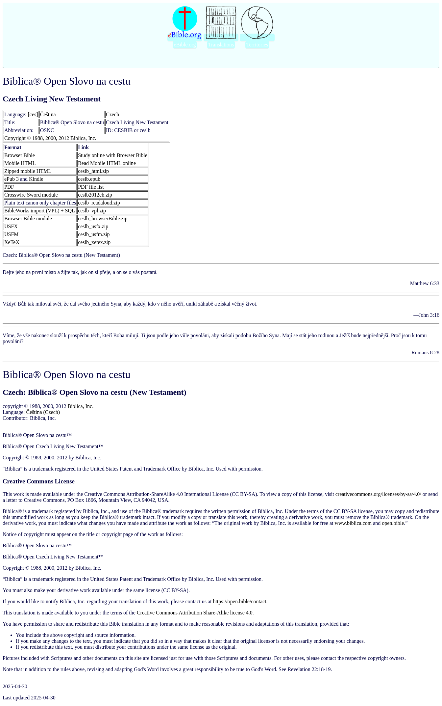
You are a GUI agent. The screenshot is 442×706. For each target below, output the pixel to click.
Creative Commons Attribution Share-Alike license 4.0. (195, 612)
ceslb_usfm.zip (94, 234)
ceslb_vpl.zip (92, 210)
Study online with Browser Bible (112, 155)
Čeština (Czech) (43, 412)
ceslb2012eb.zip (95, 195)
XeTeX (11, 242)
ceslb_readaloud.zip (99, 202)
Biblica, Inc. (80, 406)
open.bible (393, 523)
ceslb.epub (89, 179)
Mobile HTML (20, 163)
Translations (221, 44)
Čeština (48, 114)
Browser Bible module (28, 218)
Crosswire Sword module (31, 195)
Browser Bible (19, 155)
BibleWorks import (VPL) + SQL (39, 210)
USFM (11, 234)
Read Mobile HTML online (107, 163)
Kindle (36, 179)
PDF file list (91, 187)
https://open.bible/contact (239, 601)
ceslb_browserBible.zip (103, 218)
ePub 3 (11, 179)
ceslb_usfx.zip (93, 226)
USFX (11, 226)
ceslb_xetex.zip (94, 242)
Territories (257, 44)
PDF (9, 187)
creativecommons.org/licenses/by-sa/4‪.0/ (378, 494)
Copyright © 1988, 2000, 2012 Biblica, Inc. (50, 138)
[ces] (33, 114)
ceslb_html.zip (93, 171)
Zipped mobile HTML (27, 171)
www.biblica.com (353, 523)
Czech (112, 114)
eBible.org (185, 44)
